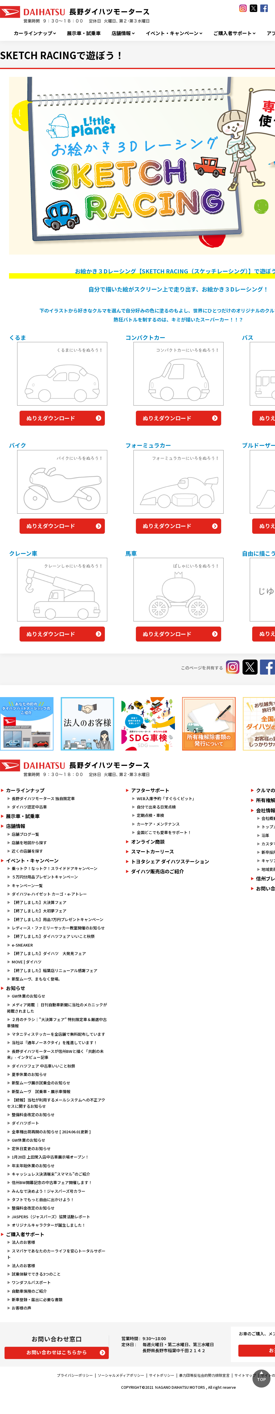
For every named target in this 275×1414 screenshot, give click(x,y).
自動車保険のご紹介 (29, 1291)
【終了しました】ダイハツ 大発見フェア (49, 953)
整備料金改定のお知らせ (33, 1114)
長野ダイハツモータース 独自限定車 (43, 798)
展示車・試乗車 (84, 33)
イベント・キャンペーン (172, 33)
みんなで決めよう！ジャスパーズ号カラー (48, 1191)
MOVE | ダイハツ (26, 962)
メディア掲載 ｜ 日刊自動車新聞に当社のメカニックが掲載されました (57, 1008)
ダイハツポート (25, 1123)
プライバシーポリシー (75, 1375)
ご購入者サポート (232, 33)
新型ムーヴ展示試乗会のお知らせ (41, 1083)
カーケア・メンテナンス (158, 824)
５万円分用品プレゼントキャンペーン (45, 877)
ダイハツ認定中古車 (29, 807)
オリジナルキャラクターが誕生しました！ (49, 1225)
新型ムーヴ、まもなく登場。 (37, 979)
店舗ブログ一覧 (25, 834)
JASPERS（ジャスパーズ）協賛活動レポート (51, 1216)
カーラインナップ (33, 33)
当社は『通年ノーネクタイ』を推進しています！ (54, 1042)
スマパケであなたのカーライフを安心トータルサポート (56, 1254)
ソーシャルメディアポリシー (121, 1375)
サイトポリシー (161, 1375)
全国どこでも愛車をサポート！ (164, 832)
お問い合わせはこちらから (56, 1352)
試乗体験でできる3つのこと (36, 1274)
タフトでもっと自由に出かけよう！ (43, 1199)
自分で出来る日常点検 (156, 807)
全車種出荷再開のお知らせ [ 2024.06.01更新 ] (51, 1132)
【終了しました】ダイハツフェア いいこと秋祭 (53, 936)
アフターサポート (150, 790)
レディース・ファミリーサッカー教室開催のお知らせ (58, 928)
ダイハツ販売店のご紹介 (157, 871)
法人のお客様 (23, 1242)
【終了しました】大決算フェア (39, 902)
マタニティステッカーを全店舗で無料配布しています (58, 1034)
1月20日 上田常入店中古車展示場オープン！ (50, 1157)
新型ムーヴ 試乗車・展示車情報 (41, 1091)
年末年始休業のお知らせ (33, 1165)
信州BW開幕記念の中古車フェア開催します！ (52, 1182)
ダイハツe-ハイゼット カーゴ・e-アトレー (49, 894)
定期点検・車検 (150, 815)
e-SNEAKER (22, 945)
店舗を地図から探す (29, 842)
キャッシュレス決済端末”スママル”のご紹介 (51, 1174)
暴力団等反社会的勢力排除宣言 (204, 1375)
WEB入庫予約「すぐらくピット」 (166, 798)
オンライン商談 (148, 841)
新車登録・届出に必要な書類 (37, 1299)
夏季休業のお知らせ (29, 1074)
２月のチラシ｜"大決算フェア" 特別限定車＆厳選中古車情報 (57, 1023)
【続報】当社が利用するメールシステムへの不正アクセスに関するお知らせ (56, 1103)
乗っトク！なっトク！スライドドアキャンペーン (54, 868)
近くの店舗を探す (27, 851)
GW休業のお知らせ (28, 996)
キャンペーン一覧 (27, 885)
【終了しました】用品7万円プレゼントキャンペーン (57, 919)
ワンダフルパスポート (31, 1282)
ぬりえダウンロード (50, 418)
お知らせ (15, 988)
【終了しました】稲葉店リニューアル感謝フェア (54, 970)
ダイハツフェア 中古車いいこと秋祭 (43, 1066)
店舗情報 (121, 33)
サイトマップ (245, 1375)
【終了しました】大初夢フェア (39, 911)
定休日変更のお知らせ (31, 1148)
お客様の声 (21, 1308)
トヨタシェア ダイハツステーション (170, 861)
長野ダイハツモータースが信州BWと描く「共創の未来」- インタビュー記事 (55, 1054)
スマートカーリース (152, 851)
